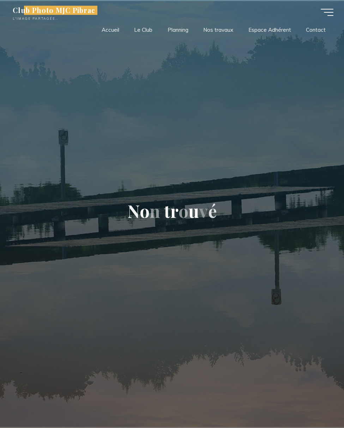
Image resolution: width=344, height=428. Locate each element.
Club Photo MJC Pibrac (54, 10)
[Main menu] (327, 12)
